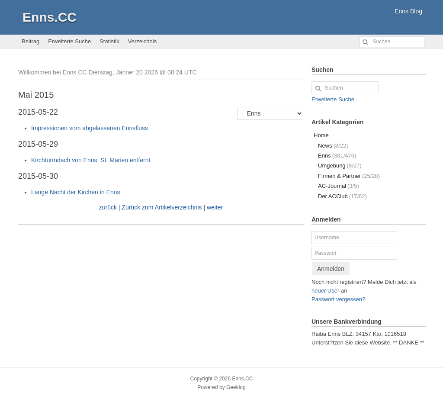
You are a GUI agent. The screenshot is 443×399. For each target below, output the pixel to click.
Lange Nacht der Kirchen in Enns (75, 192)
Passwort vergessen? (338, 299)
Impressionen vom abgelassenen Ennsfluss (89, 128)
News (333, 145)
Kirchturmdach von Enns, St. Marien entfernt (90, 160)
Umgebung (340, 165)
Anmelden (330, 268)
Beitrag (30, 41)
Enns (337, 155)
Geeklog (236, 387)
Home (321, 135)
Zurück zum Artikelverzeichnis (162, 207)
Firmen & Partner (349, 176)
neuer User (325, 290)
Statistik (109, 41)
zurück (108, 207)
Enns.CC (49, 17)
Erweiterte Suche (69, 41)
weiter (215, 207)
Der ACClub (342, 196)
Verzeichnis (142, 41)
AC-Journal (338, 186)
